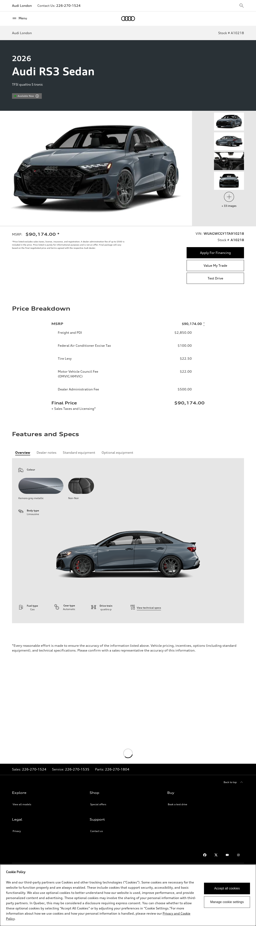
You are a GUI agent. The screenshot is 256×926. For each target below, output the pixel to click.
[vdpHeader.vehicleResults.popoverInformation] (37, 96)
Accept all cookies (227, 888)
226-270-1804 (117, 769)
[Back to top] (234, 782)
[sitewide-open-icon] (241, 6)
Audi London (22, 6)
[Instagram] (238, 855)
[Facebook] (204, 855)
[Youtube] (227, 855)
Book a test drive (177, 804)
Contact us (96, 831)
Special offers (98, 804)
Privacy (17, 831)
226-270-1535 (77, 769)
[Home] (128, 18)
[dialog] (128, 895)
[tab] (22, 452)
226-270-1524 (68, 6)
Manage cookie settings (227, 902)
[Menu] (19, 18)
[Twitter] (216, 855)
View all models (22, 804)
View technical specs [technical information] (145, 608)
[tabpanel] (128, 540)
